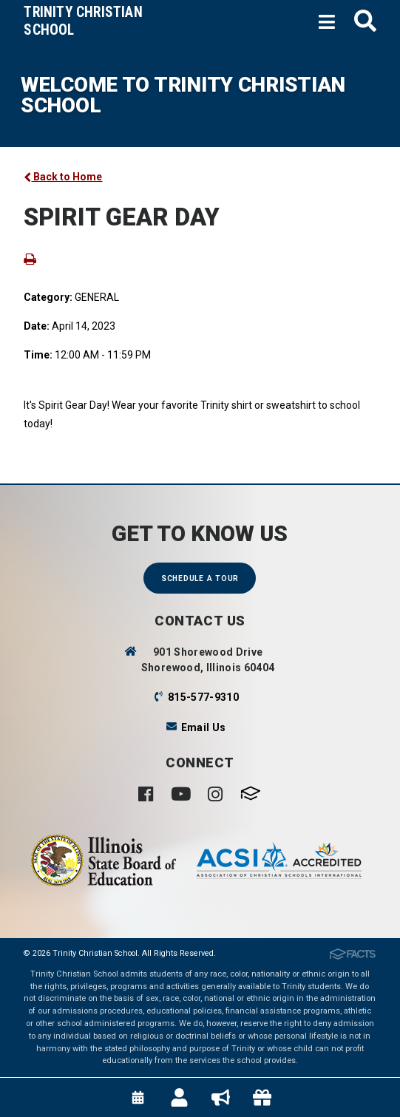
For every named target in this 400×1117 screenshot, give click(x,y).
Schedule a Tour (200, 578)
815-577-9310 (203, 697)
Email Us (203, 727)
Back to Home (63, 177)
